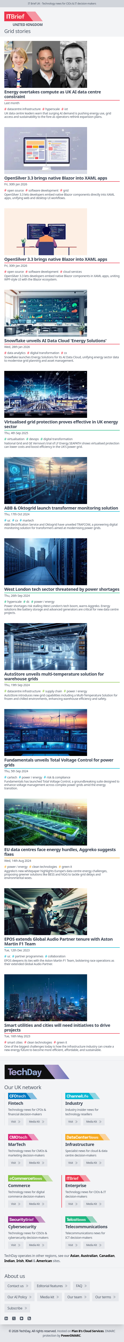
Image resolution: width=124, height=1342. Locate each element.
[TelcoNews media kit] (94, 1245)
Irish (20, 1260)
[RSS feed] (29, 1318)
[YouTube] (21, 1318)
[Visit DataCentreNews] (73, 1163)
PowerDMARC (71, 1335)
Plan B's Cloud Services (88, 1331)
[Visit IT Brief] (73, 1204)
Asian (74, 1255)
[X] (14, 1318)
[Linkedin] (6, 1318)
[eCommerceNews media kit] (36, 1204)
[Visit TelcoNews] (73, 1245)
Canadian (107, 1255)
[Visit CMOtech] (15, 1163)
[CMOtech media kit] (36, 1163)
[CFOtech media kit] (36, 1121)
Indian (9, 1260)
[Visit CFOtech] (15, 1121)
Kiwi (28, 1260)
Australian (89, 1255)
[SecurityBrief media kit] (36, 1245)
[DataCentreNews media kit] (94, 1163)
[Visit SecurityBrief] (15, 1245)
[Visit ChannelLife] (73, 1121)
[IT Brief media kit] (94, 1204)
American (44, 1260)
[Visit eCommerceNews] (15, 1204)
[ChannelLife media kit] (94, 1121)
